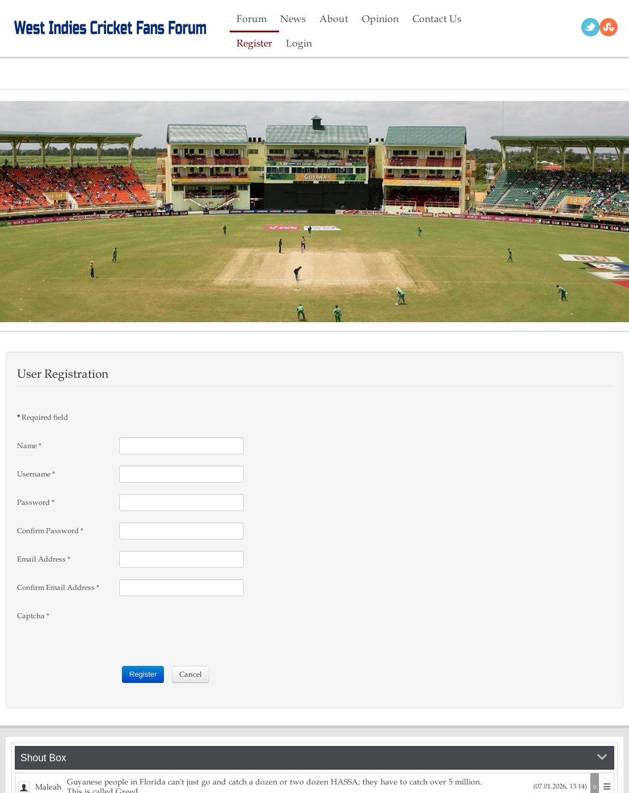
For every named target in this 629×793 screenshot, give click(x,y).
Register (143, 674)
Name (29, 445)
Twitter (590, 27)
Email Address (43, 559)
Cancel (190, 674)
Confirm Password (50, 530)
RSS (609, 27)
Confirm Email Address (58, 587)
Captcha (33, 616)
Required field (42, 417)
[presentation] (205, 630)
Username (36, 474)
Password (35, 502)
